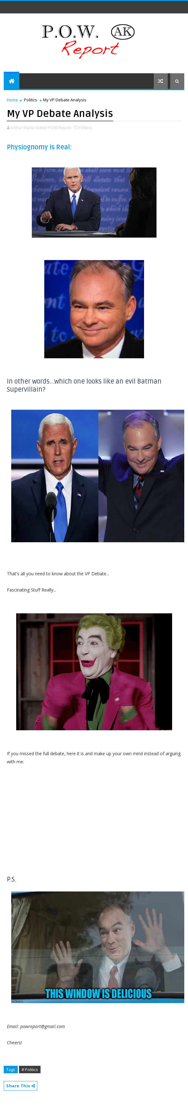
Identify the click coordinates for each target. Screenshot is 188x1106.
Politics (30, 100)
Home (12, 100)
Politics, (86, 127)
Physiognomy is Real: (39, 147)
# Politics (30, 1069)
